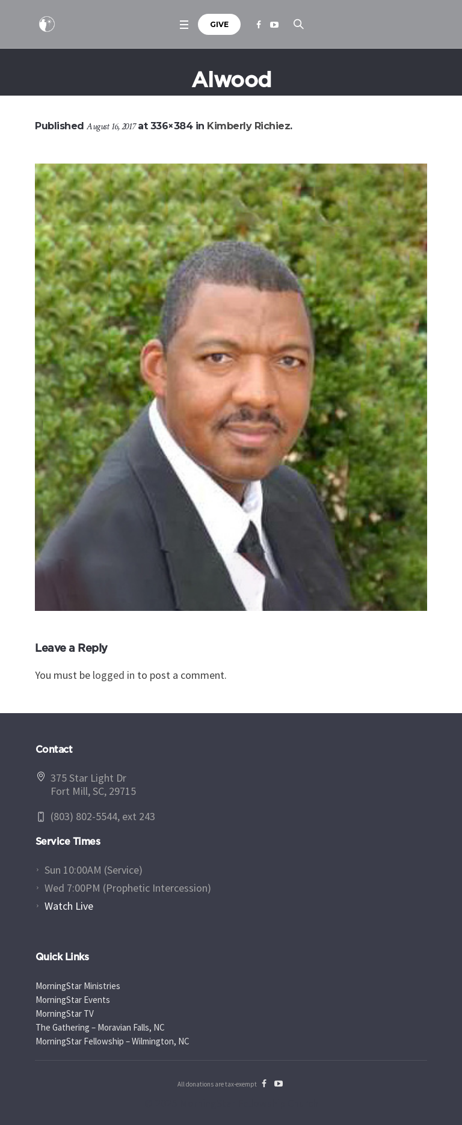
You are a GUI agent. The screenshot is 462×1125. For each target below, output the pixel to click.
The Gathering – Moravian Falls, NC (100, 1027)
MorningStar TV (64, 1013)
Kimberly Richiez (248, 126)
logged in (114, 675)
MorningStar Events (72, 999)
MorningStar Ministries (77, 986)
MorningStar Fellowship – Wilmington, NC (112, 1041)
